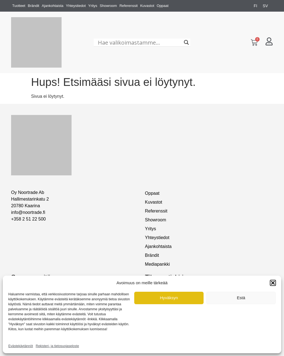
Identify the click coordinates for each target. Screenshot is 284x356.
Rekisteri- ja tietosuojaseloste (57, 346)
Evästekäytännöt (20, 346)
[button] (273, 283)
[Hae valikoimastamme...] (139, 42)
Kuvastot (147, 6)
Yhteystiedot (76, 6)
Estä (241, 297)
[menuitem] (255, 5)
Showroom (108, 6)
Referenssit (129, 6)
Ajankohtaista (52, 6)
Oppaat (163, 6)
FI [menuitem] (255, 6)
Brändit (33, 6)
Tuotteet (18, 6)
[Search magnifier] (186, 42)
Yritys (92, 6)
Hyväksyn (169, 297)
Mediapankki (157, 264)
